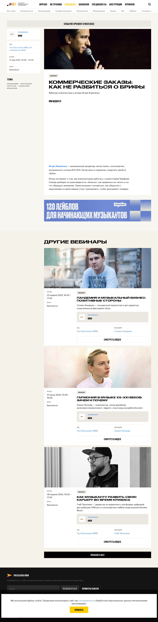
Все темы (11, 10)
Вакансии (84, 4)
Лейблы (132, 10)
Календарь (70, 4)
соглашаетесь (85, 600)
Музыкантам (82, 10)
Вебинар (53, 76)
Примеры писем (90, 588)
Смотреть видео (112, 339)
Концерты (146, 10)
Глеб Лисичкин (122, 533)
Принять (79, 609)
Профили (130, 4)
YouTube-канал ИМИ (18, 47)
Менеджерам (99, 10)
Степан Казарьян (123, 330)
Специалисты (99, 4)
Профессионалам (63, 10)
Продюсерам (24, 86)
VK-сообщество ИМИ (20, 48)
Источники (56, 4)
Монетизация (26, 83)
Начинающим (44, 10)
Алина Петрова (122, 430)
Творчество (11, 86)
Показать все (98, 554)
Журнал (43, 4)
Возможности (27, 10)
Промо (113, 10)
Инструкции (115, 4)
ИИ (122, 10)
